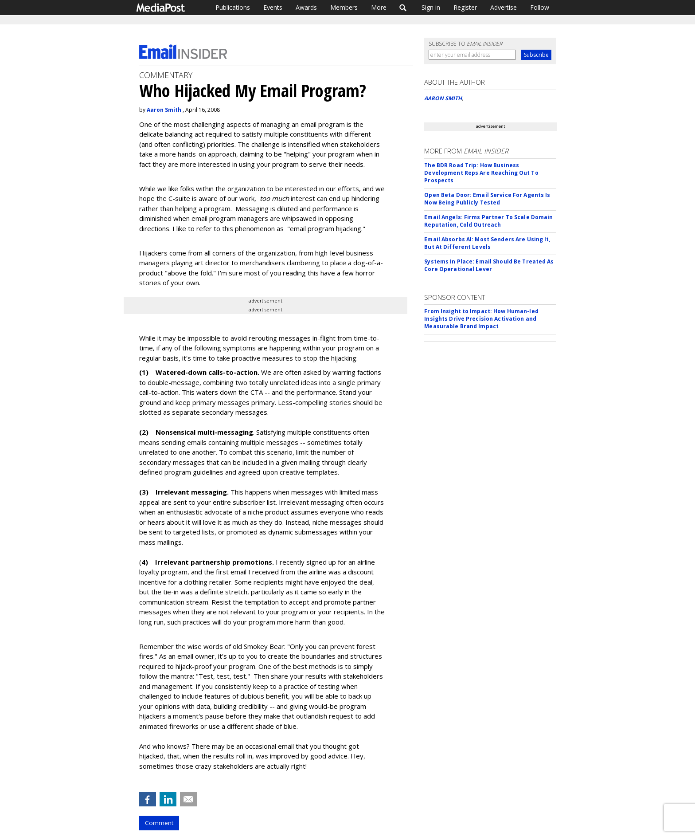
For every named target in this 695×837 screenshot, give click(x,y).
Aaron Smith (164, 110)
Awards (306, 7)
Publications (232, 7)
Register (465, 7)
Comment (159, 823)
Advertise (503, 7)
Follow (539, 7)
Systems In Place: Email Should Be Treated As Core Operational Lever (489, 265)
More (379, 7)
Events (272, 7)
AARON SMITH (443, 98)
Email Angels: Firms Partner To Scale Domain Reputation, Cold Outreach (488, 220)
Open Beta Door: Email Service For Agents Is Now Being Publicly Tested (487, 198)
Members (344, 7)
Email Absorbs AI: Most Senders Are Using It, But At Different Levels (487, 243)
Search (403, 7)
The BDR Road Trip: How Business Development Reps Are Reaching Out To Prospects (481, 172)
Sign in (431, 7)
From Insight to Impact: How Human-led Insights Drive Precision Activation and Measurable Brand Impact (481, 318)
